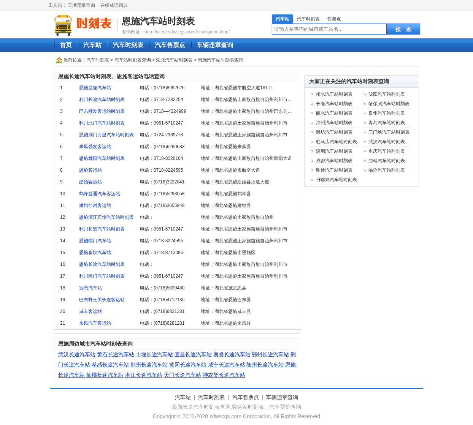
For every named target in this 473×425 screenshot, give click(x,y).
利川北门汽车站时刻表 (102, 123)
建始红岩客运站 (95, 205)
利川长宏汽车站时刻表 (102, 229)
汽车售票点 (170, 45)
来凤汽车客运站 (95, 323)
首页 (66, 45)
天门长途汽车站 (182, 375)
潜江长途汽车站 (143, 375)
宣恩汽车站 (90, 288)
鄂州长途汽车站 (270, 354)
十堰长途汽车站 (154, 354)
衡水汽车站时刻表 (334, 94)
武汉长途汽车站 (76, 354)
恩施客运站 (90, 170)
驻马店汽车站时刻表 (336, 141)
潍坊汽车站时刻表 (334, 132)
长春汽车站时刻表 (334, 103)
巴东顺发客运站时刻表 (102, 111)
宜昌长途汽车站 (193, 354)
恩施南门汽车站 (95, 240)
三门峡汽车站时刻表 (389, 132)
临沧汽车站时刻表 (386, 170)
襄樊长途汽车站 (232, 354)
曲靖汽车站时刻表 (386, 160)
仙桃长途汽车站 (105, 375)
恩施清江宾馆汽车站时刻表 (106, 217)
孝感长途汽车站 (110, 365)
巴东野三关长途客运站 (102, 299)
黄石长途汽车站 (115, 354)
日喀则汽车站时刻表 (336, 179)
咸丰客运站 (90, 311)
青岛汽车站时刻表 (386, 122)
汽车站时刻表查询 (132, 60)
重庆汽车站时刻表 (386, 151)
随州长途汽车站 (265, 365)
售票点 (334, 19)
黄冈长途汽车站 (187, 365)
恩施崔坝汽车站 (95, 252)
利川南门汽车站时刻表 (102, 276)
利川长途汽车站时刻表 (102, 99)
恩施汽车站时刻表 (158, 21)
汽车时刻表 (308, 19)
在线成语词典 (114, 5)
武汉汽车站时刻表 (386, 141)
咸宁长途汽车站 (226, 365)
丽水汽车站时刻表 (334, 113)
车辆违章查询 (81, 5)
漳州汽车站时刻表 (334, 122)
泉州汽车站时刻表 (386, 113)
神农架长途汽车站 (224, 375)
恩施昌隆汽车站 (95, 87)
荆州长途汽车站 (149, 365)
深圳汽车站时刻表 (334, 151)
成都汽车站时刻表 (334, 160)
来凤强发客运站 (95, 146)
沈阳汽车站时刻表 (386, 94)
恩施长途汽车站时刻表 (102, 264)
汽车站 (282, 19)
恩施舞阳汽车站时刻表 (102, 158)
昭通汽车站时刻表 (334, 170)
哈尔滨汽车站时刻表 (389, 103)
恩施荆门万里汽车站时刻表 (106, 134)
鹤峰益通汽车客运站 (99, 193)
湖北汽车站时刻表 (174, 60)
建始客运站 (90, 182)
